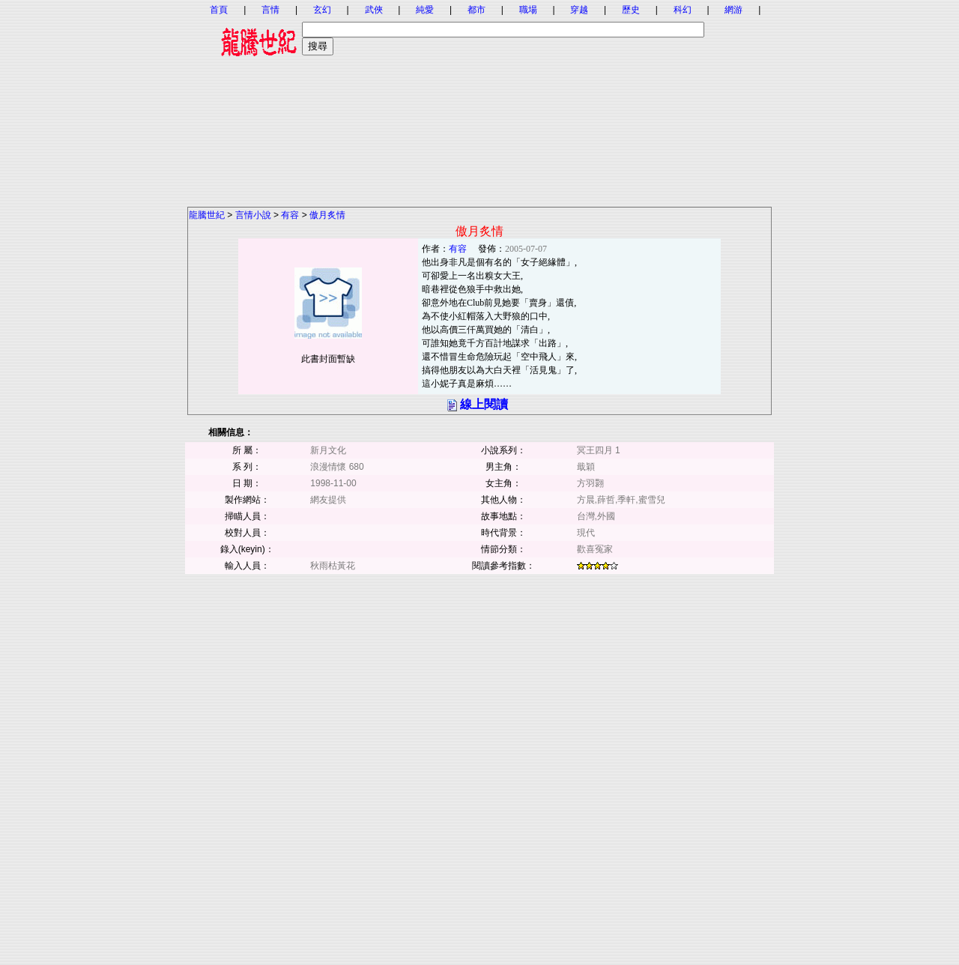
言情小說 (253, 215)
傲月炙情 (327, 215)
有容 (290, 215)
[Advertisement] (479, 101)
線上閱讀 (484, 404)
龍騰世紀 (207, 215)
